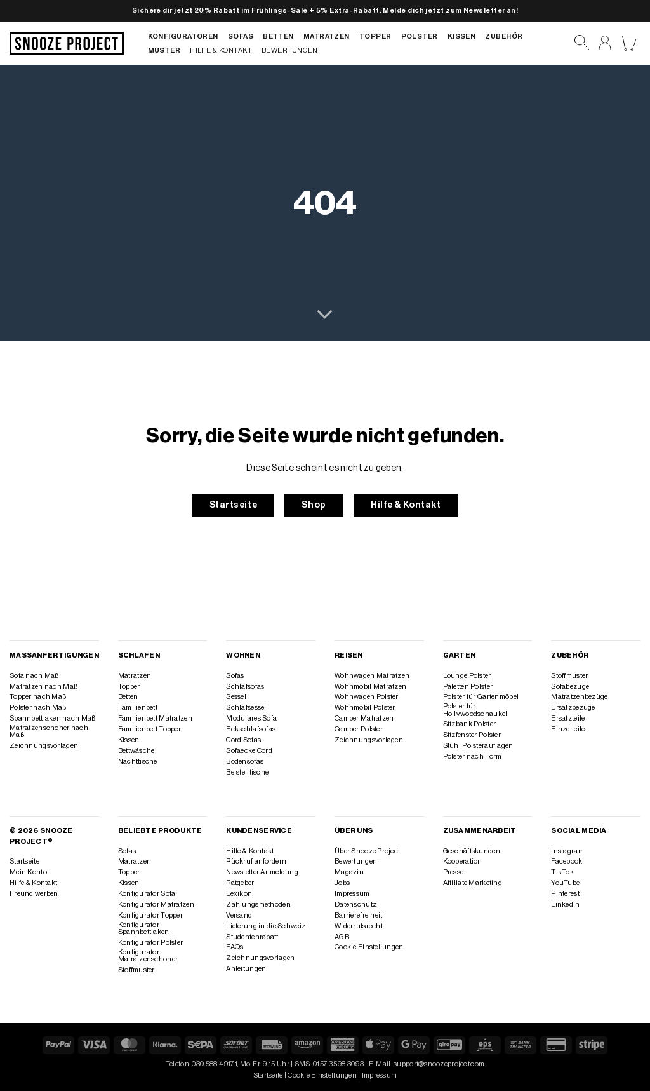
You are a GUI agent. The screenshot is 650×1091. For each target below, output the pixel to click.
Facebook (566, 861)
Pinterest (565, 893)
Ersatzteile (568, 718)
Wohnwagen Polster (367, 696)
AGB (342, 936)
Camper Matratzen (364, 718)
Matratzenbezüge (579, 696)
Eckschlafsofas (250, 729)
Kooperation (462, 861)
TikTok (562, 872)
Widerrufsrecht (359, 926)
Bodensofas (244, 761)
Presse (453, 872)
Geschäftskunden (471, 851)
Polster (419, 36)
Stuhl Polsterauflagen (478, 745)
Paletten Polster (468, 686)
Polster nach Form (472, 756)
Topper (375, 36)
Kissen (462, 36)
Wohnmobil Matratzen (370, 686)
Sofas (240, 36)
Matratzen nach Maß (43, 686)
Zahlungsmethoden (258, 904)
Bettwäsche (136, 750)
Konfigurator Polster (150, 942)
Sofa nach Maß (34, 675)
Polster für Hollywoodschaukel (475, 710)
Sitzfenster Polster (472, 734)
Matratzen (326, 36)
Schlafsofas (245, 686)
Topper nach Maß (38, 696)
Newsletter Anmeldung (262, 872)
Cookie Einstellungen (369, 947)
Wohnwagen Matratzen (372, 675)
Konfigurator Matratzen (156, 904)
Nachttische (137, 761)
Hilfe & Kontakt (221, 50)
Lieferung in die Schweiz (265, 926)
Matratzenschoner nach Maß (49, 731)
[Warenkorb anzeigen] (628, 43)
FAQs (234, 947)
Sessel (236, 696)
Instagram (567, 851)
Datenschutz (355, 904)
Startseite (24, 861)
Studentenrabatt (252, 936)
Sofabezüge (570, 686)
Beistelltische (247, 772)
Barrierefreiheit (359, 915)
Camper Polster (359, 729)
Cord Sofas (243, 739)
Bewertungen (290, 50)
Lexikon (239, 893)
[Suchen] (581, 42)
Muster (164, 50)
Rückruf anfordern (256, 861)
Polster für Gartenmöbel (481, 696)
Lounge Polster (467, 675)
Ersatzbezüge (573, 707)
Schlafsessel (246, 707)
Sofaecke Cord (249, 750)
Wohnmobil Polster (365, 707)
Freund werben (34, 893)
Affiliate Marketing (472, 882)
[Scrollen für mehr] (325, 315)
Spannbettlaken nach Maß (52, 718)
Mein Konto (28, 872)
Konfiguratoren (183, 36)
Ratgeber (240, 882)
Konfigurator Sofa (147, 893)
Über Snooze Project (367, 851)
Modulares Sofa (251, 718)
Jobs (342, 882)
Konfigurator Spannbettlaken (143, 928)
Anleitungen (246, 968)
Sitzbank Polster (469, 724)
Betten (278, 36)
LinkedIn (565, 904)
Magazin (349, 872)
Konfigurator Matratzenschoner (148, 956)
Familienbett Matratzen (155, 718)
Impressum (352, 893)
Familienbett (137, 707)
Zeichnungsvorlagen (44, 745)
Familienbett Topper (149, 729)
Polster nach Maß (38, 707)
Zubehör (503, 36)
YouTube (565, 882)
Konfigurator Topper (150, 915)
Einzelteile (568, 729)
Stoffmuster (569, 675)
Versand (239, 915)
